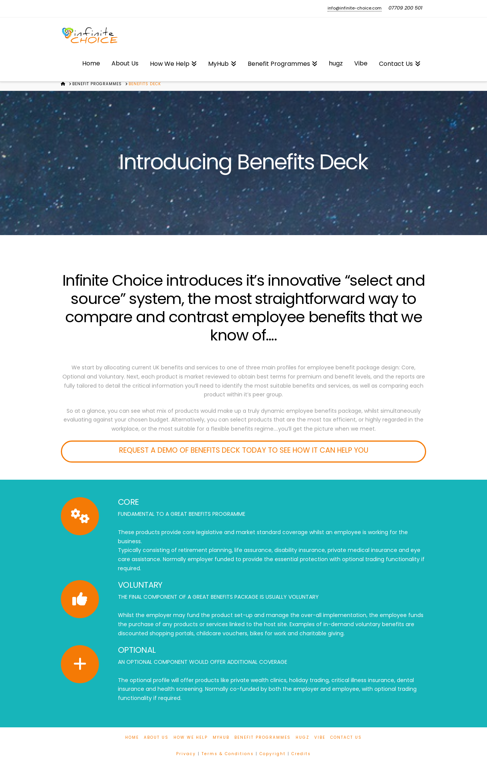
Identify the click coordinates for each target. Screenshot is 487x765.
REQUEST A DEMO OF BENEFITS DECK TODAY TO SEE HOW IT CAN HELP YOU (243, 450)
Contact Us (346, 737)
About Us (156, 737)
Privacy (186, 754)
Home (132, 737)
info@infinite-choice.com (355, 8)
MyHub (221, 737)
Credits (301, 754)
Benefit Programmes (262, 737)
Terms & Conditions (228, 754)
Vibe (319, 737)
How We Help (190, 737)
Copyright (272, 754)
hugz (302, 737)
